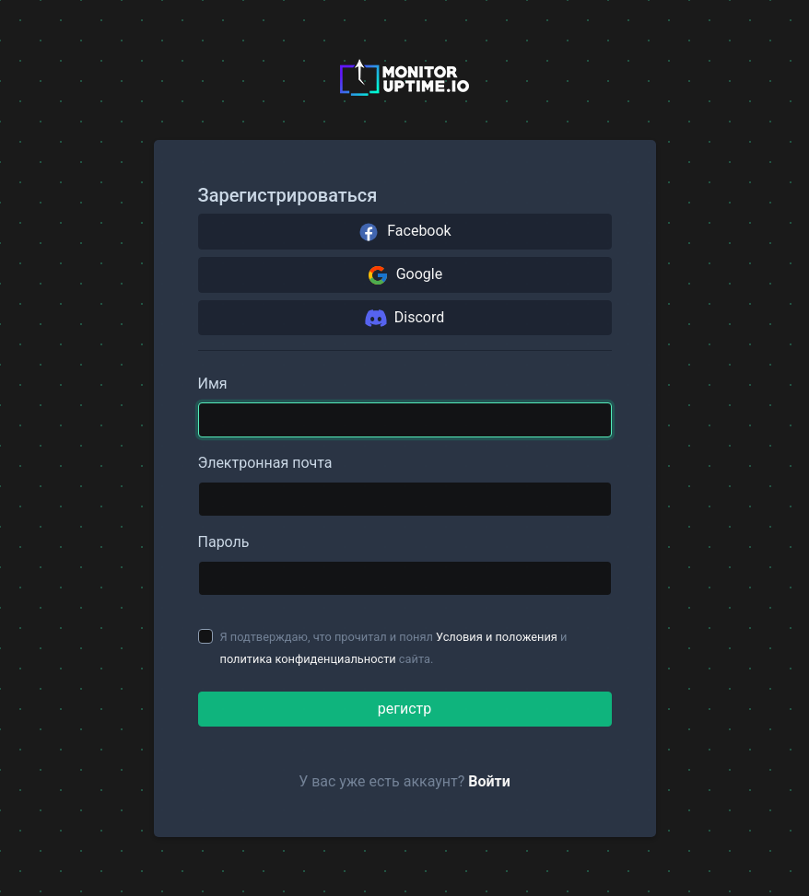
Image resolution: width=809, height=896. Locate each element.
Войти (489, 781)
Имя (213, 383)
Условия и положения (496, 637)
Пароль (224, 542)
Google (404, 275)
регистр (404, 708)
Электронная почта (265, 462)
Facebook (404, 232)
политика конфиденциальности (308, 659)
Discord (404, 317)
